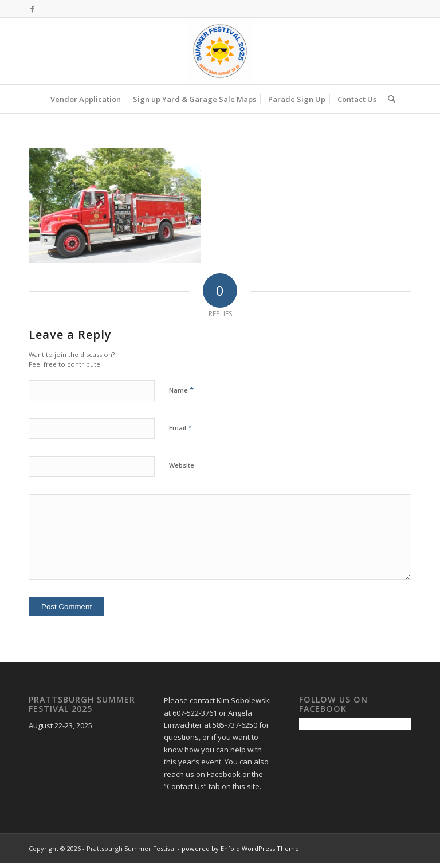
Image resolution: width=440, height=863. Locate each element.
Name (181, 390)
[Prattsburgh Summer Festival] (220, 51)
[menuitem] (86, 99)
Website (181, 465)
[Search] (388, 99)
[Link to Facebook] (32, 8)
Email (180, 427)
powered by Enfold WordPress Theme (240, 848)
